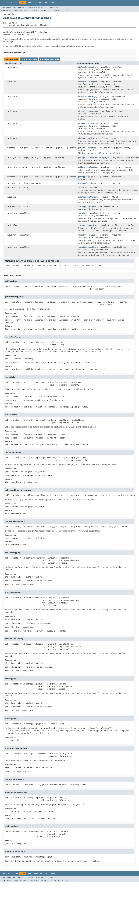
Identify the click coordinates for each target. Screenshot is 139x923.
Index (47, 3)
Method (34, 10)
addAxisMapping (85, 67)
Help (53, 3)
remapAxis (83, 213)
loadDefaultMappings (88, 187)
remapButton (84, 235)
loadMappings (84, 206)
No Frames (40, 7)
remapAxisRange (85, 225)
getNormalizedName (87, 183)
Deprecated (38, 3)
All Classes (55, 7)
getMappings (84, 177)
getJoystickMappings (88, 167)
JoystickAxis (100, 225)
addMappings (84, 138)
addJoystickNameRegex (89, 111)
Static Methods (29, 59)
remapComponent (85, 247)
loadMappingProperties (89, 197)
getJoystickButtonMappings (91, 157)
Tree (29, 3)
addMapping (83, 123)
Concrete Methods (49, 59)
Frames (31, 7)
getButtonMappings (87, 148)
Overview (5, 3)
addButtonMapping (86, 96)
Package (14, 3)
